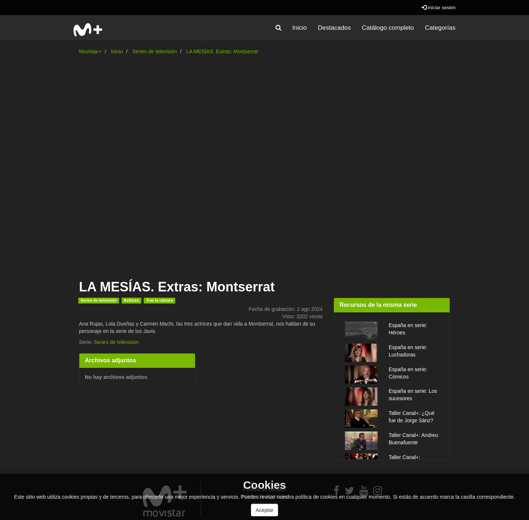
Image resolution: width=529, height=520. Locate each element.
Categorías (440, 27)
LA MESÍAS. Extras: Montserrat (222, 51)
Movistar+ (90, 51)
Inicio (299, 27)
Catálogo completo (388, 27)
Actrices (131, 300)
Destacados (334, 27)
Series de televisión (154, 51)
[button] (278, 28)
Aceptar (264, 510)
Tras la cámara (159, 300)
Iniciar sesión (439, 7)
